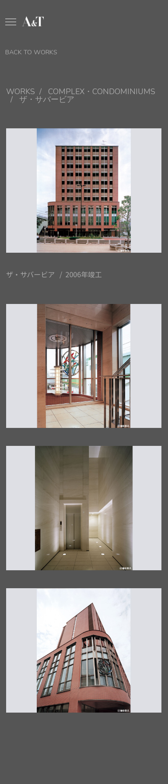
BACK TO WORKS (31, 52)
